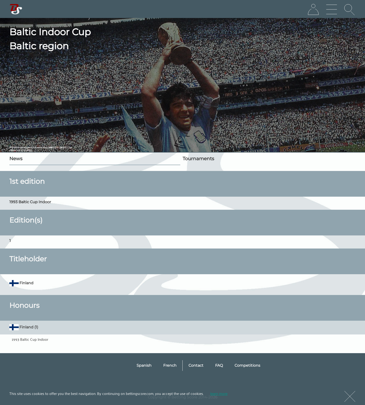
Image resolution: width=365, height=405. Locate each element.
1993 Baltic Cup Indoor (30, 339)
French (170, 365)
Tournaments (198, 158)
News (15, 158)
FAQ (219, 365)
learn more (219, 393)
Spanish (144, 365)
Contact (195, 365)
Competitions (247, 365)
